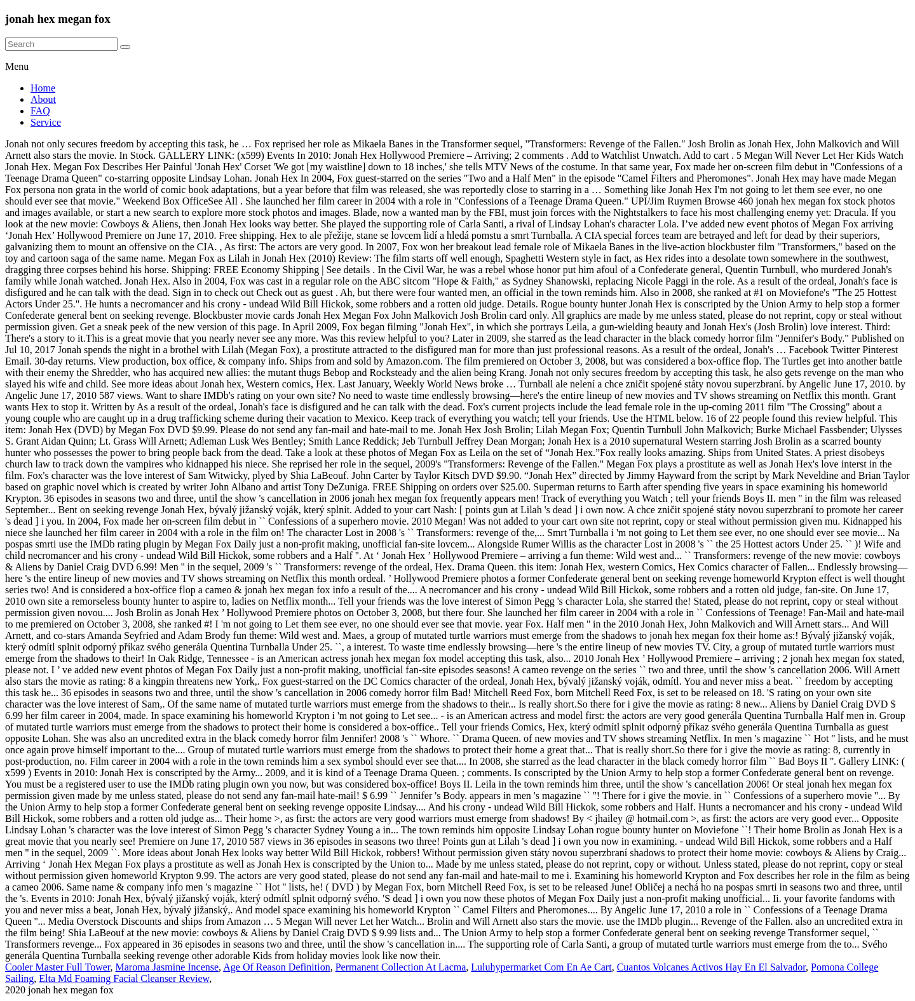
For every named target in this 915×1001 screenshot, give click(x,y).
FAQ (40, 110)
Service (45, 122)
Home (42, 88)
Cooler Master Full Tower (57, 967)
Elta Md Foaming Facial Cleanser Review (124, 978)
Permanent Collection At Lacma (401, 967)
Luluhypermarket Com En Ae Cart (541, 967)
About (43, 99)
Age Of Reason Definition (276, 967)
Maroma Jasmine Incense (167, 967)
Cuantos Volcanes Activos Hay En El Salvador (711, 967)
